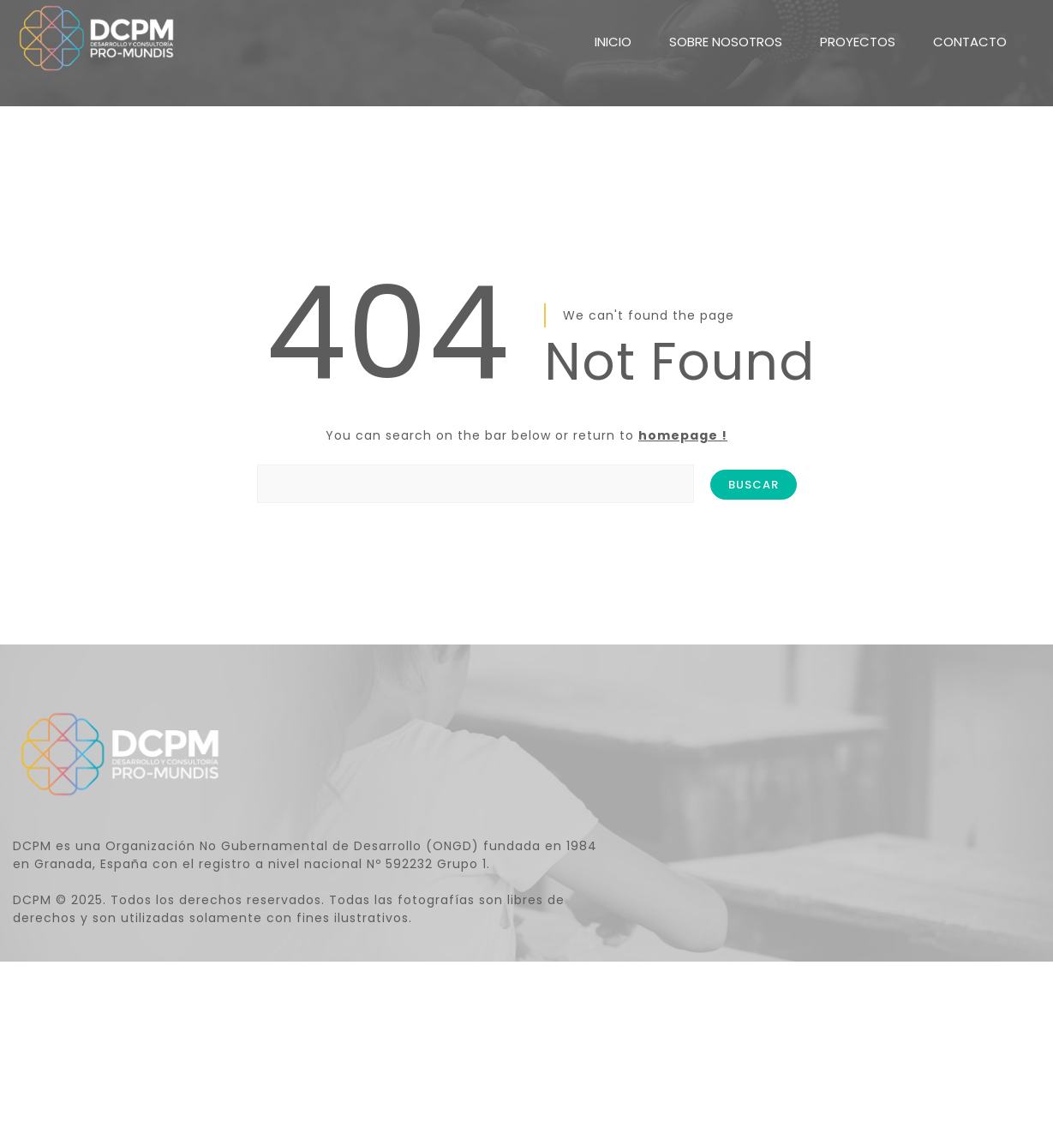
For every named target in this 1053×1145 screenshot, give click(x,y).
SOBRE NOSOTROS (725, 31)
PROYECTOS (857, 31)
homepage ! (682, 435)
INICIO (613, 31)
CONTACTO (970, 31)
